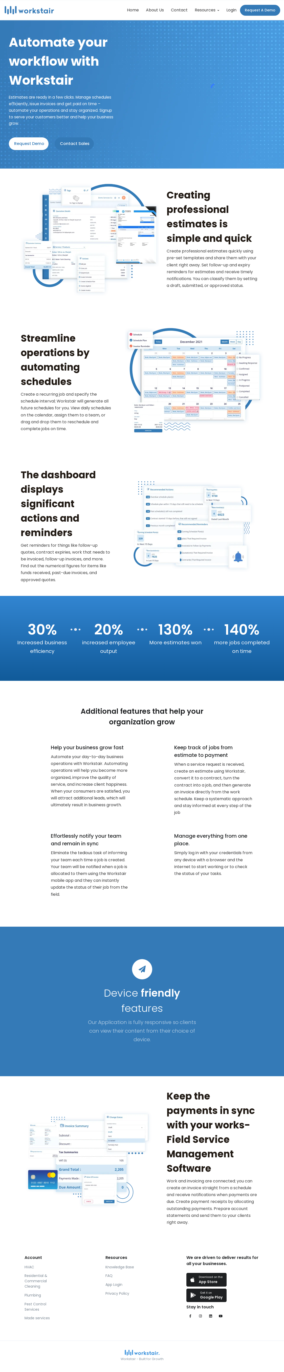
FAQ (109, 1275)
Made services (37, 1318)
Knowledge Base (119, 1267)
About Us (155, 10)
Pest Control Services (35, 1307)
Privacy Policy (117, 1293)
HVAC (29, 1267)
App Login (113, 1284)
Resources (205, 10)
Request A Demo (260, 10)
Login (231, 10)
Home (133, 10)
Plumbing (33, 1295)
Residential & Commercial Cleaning (36, 1281)
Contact (179, 10)
